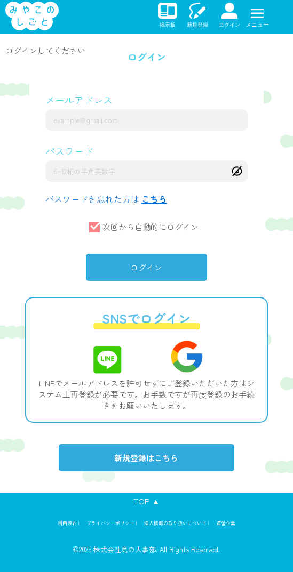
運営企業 (225, 523)
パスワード (69, 151)
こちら (154, 198)
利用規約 (67, 523)
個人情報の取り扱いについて (175, 523)
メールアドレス (79, 100)
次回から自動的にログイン (150, 226)
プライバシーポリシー (110, 523)
